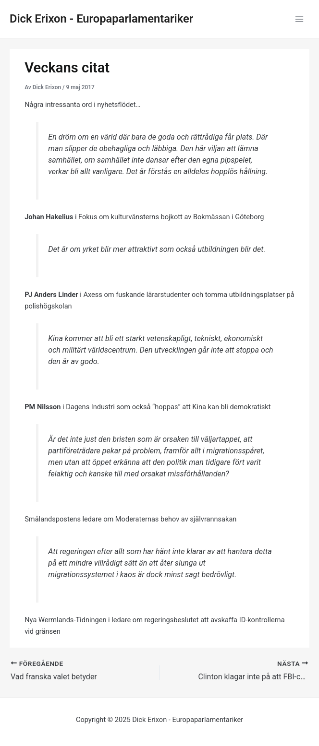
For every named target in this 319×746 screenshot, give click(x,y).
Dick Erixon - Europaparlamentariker (101, 18)
